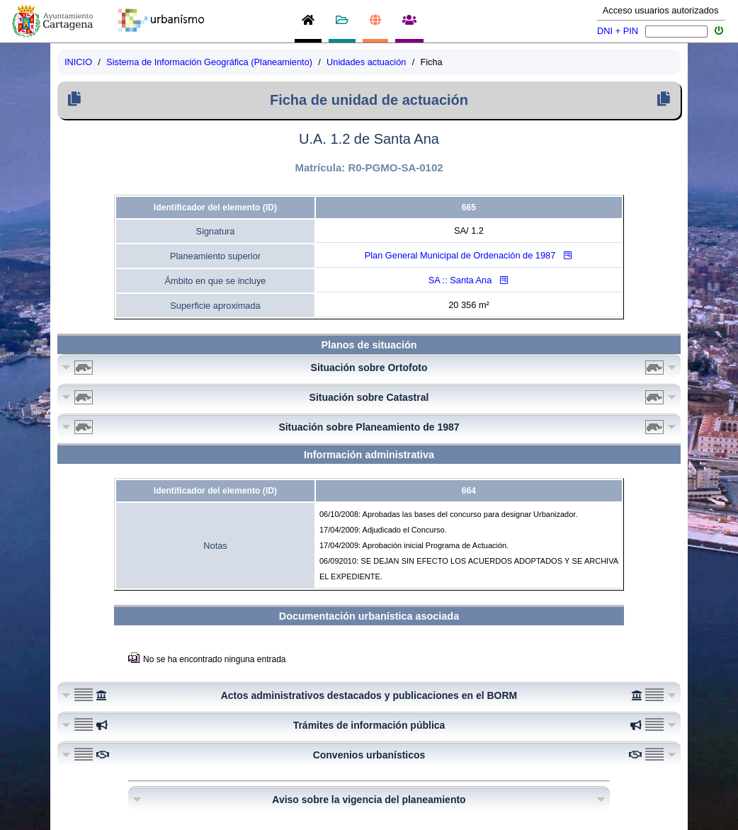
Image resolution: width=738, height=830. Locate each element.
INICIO (78, 62)
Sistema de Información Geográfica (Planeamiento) (209, 62)
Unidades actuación (366, 62)
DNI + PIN (617, 30)
